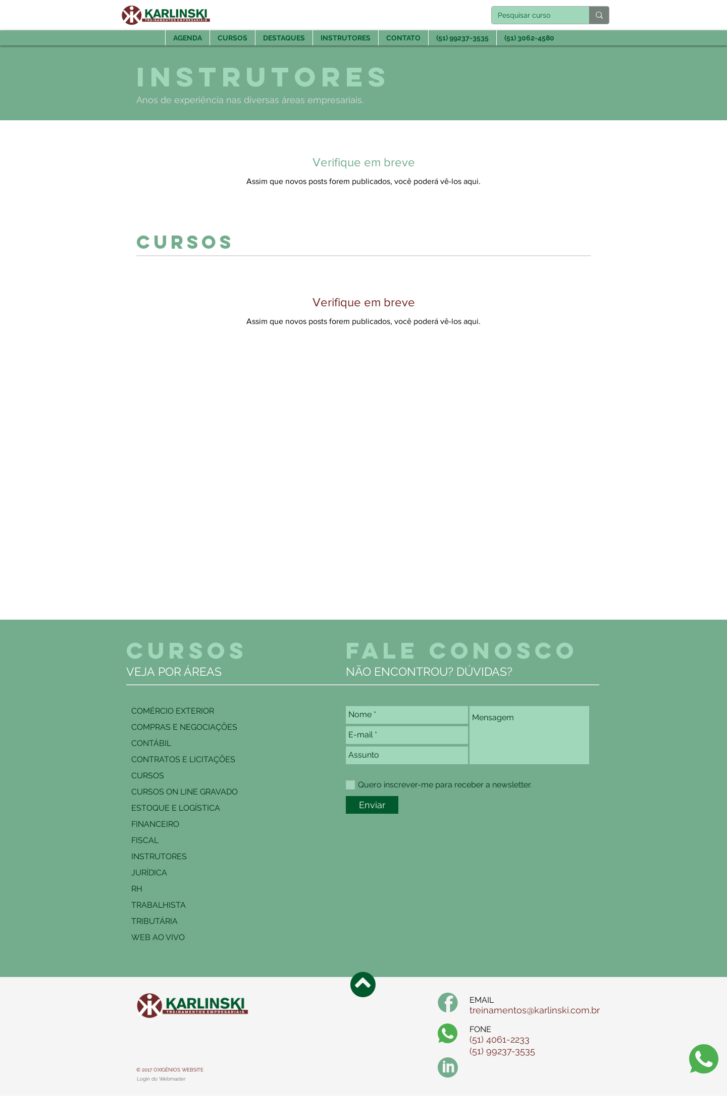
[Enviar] (372, 805)
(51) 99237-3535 (502, 1051)
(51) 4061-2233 (500, 1039)
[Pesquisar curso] (533, 16)
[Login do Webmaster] (161, 1079)
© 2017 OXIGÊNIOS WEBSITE (169, 1070)
